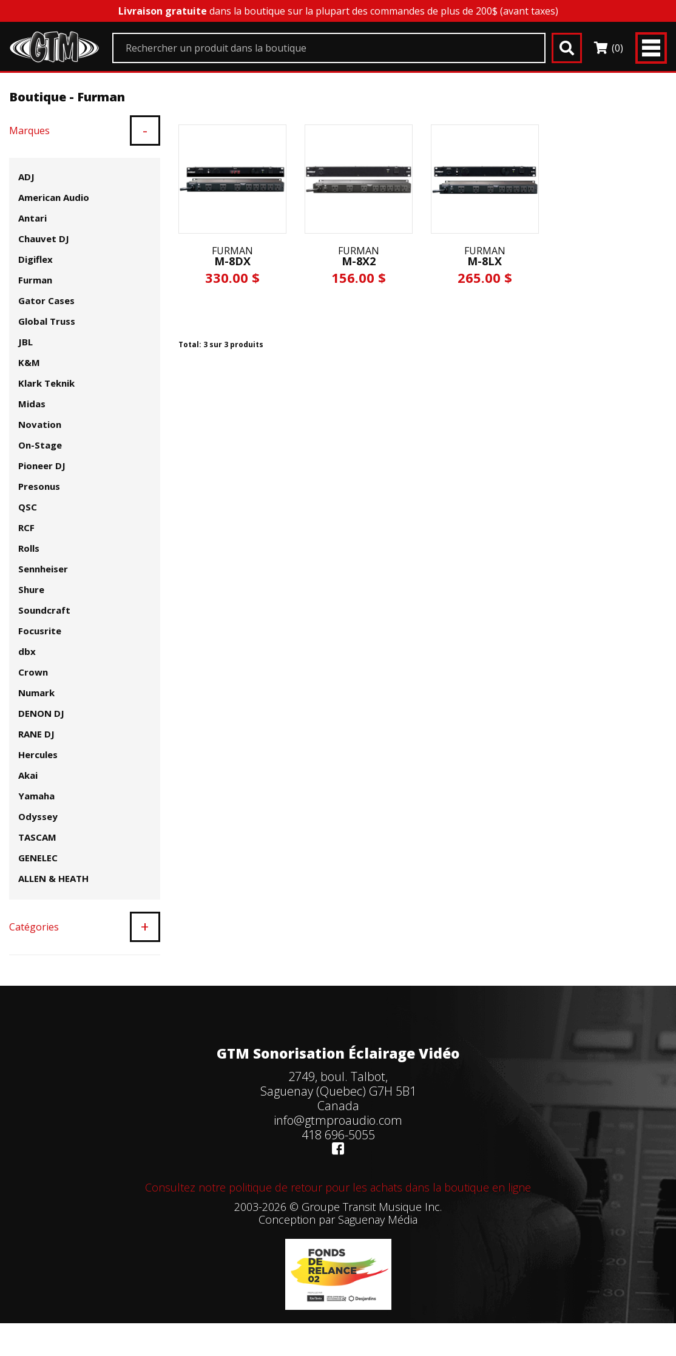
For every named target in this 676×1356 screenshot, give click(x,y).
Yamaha (36, 796)
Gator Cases (46, 300)
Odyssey (38, 816)
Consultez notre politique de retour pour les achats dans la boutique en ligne (338, 1187)
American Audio (53, 197)
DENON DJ (41, 713)
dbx (27, 651)
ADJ (26, 177)
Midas (32, 404)
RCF (26, 527)
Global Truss (46, 321)
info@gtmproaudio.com (338, 1120)
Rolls (28, 548)
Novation (39, 424)
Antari (32, 218)
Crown (33, 672)
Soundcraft (44, 610)
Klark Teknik (46, 383)
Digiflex (35, 259)
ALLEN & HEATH (53, 878)
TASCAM (37, 837)
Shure (31, 589)
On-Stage (40, 445)
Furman (35, 280)
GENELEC (38, 858)
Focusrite (39, 631)
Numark (36, 692)
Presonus (39, 486)
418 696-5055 (338, 1135)
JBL (25, 342)
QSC (27, 507)
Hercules (38, 754)
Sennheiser (43, 569)
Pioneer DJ (42, 465)
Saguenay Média (377, 1219)
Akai (28, 775)
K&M (29, 362)
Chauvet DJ (43, 238)
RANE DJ (36, 734)
